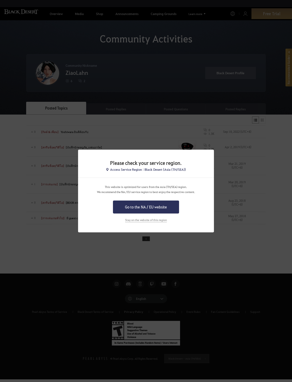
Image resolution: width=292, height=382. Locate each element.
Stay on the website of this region (146, 220)
